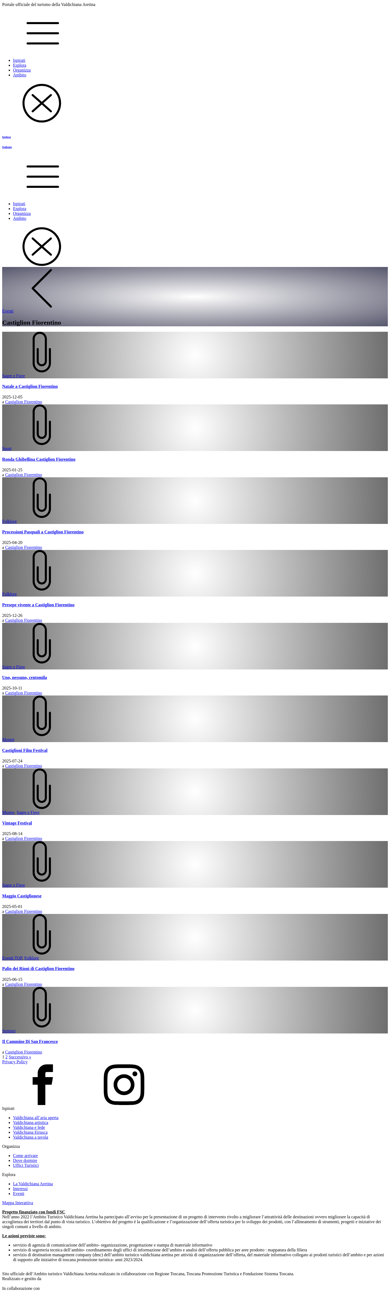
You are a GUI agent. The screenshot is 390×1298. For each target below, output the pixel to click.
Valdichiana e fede (29, 1127)
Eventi (18, 1193)
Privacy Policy (15, 1061)
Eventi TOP (12, 958)
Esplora (19, 65)
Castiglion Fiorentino (23, 402)
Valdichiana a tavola (30, 1137)
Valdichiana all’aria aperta (35, 1117)
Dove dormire (25, 1160)
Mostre (8, 739)
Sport (7, 448)
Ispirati (19, 60)
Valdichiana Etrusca (30, 1132)
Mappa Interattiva (17, 1202)
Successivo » (20, 1057)
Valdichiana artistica (30, 1122)
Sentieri (9, 1031)
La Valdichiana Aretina (33, 1183)
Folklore (9, 521)
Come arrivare (25, 1155)
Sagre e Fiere (13, 375)
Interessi (20, 1188)
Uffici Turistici (26, 1165)
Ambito (19, 75)
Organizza (22, 70)
